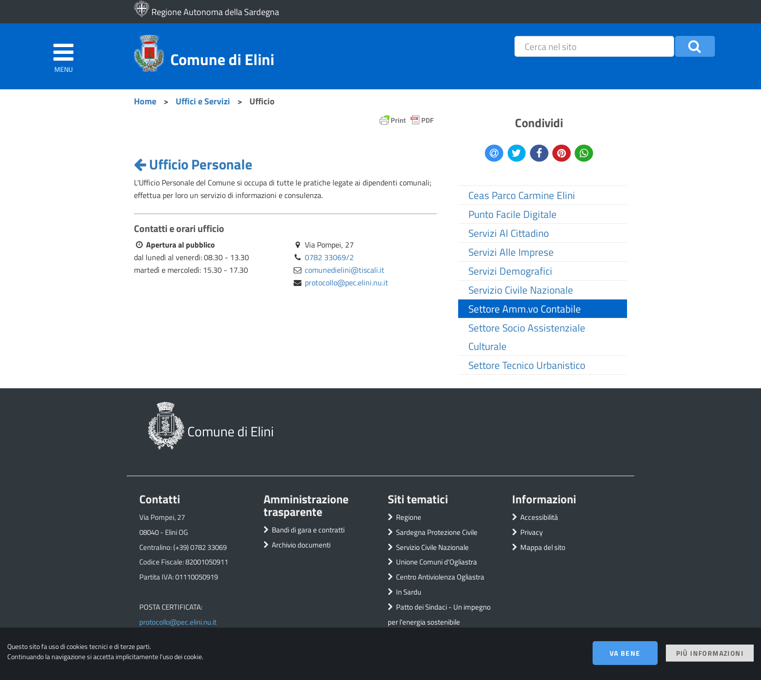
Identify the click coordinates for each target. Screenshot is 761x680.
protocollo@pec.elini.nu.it (346, 282)
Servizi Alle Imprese (511, 252)
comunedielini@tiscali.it (344, 270)
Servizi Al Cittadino (508, 233)
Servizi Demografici (510, 271)
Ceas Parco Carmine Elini (521, 195)
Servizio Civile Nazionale (520, 290)
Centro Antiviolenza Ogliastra (440, 576)
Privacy (531, 532)
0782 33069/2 (329, 257)
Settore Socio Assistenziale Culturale (526, 337)
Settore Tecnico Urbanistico (526, 365)
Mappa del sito (542, 547)
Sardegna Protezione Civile (437, 532)
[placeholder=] (594, 46)
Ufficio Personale (193, 164)
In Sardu (408, 591)
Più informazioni (710, 653)
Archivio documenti (301, 544)
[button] (695, 46)
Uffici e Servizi (203, 101)
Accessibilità (539, 517)
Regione (408, 517)
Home (145, 101)
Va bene (625, 653)
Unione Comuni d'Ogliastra (436, 561)
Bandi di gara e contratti (308, 529)
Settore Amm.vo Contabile (524, 308)
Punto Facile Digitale (512, 214)
